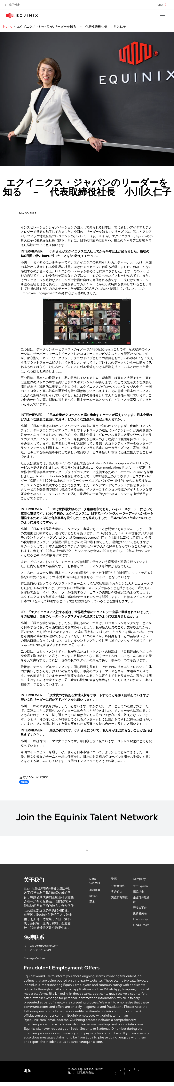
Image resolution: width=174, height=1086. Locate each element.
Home (7, 26)
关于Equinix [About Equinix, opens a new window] (140, 886)
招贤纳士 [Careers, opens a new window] (138, 891)
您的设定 (12, 4)
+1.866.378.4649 (37, 950)
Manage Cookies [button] (34, 958)
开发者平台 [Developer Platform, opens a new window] (140, 907)
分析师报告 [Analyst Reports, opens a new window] (118, 886)
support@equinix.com (41, 945)
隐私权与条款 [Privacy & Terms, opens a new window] (85, 1072)
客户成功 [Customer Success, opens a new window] (116, 891)
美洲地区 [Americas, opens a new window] (94, 890)
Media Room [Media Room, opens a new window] (141, 925)
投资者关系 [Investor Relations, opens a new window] (140, 913)
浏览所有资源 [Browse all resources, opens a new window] (119, 897)
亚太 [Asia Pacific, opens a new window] (92, 901)
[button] (162, 5)
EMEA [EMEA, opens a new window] (93, 895)
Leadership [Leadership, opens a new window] (140, 919)
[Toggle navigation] (162, 15)
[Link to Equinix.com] (22, 15)
